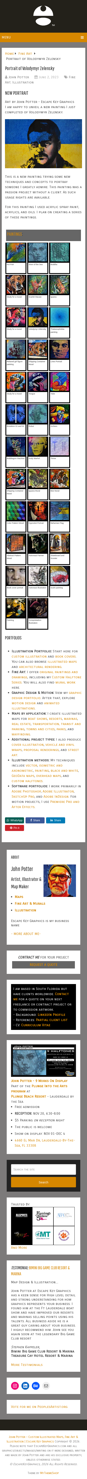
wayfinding (21, 734)
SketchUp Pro (23, 796)
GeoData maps (23, 776)
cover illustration (28, 745)
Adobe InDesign (56, 796)
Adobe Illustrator (58, 791)
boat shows (37, 719)
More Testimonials (27, 1365)
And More (19, 1247)
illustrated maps (62, 661)
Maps (19, 897)
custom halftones (27, 781)
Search (43, 1182)
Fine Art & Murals (30, 903)
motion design (24, 703)
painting (42, 770)
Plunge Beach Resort (28, 1096)
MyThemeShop (49, 1473)
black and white (64, 770)
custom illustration (29, 656)
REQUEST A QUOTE (43, 965)
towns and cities (40, 729)
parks (61, 729)
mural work (65, 682)
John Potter (18, 77)
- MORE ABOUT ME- (26, 934)
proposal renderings (41, 750)
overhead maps (48, 776)
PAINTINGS (14, 234)
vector (31, 765)
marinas (70, 719)
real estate (21, 724)
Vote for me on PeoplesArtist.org (39, 1407)
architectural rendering (40, 667)
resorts (55, 719)
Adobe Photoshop (26, 791)
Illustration (23, 82)
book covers (65, 656)
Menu (6, 37)
